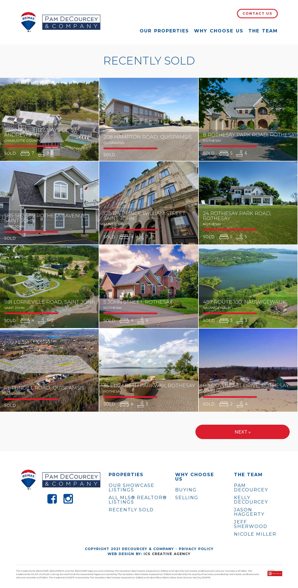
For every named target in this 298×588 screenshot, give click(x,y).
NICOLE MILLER (255, 534)
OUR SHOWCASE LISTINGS (131, 487)
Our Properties (164, 30)
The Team (263, 30)
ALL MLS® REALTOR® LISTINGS (138, 500)
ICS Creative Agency (167, 554)
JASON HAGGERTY (249, 512)
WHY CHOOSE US (194, 477)
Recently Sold (131, 509)
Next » (243, 432)
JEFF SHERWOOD (251, 524)
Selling (186, 497)
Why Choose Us (218, 30)
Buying (186, 489)
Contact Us (257, 13)
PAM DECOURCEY (251, 487)
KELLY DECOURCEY (251, 500)
